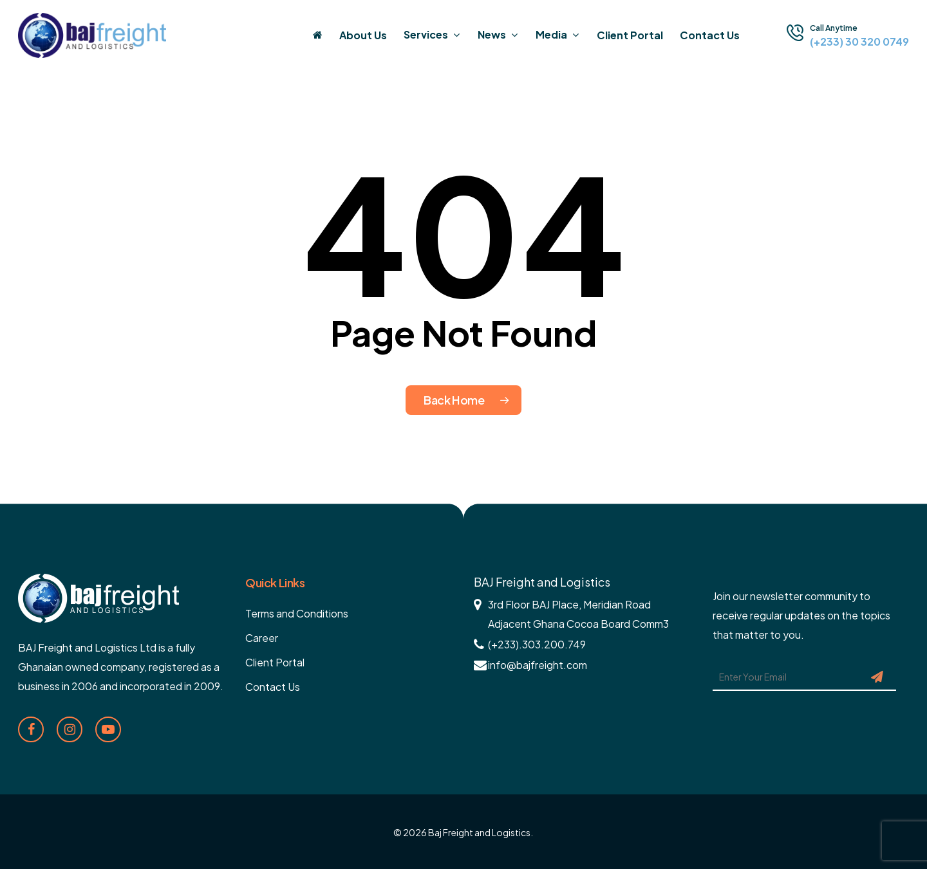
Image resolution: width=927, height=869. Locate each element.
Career (261, 638)
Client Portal (274, 662)
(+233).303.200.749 (537, 644)
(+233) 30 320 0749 (859, 41)
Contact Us (272, 686)
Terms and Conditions (296, 613)
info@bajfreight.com (537, 665)
